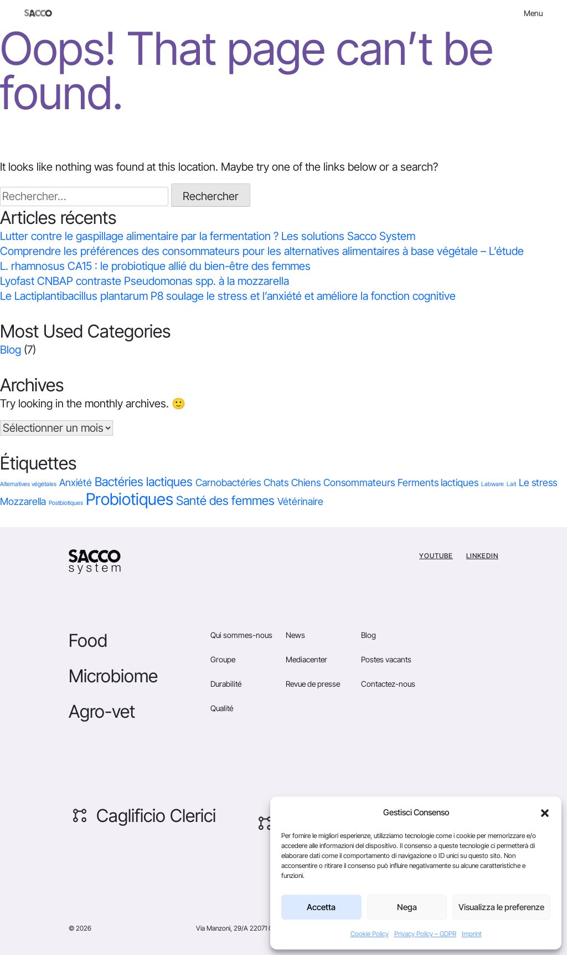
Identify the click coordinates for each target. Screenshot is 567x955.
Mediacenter (306, 659)
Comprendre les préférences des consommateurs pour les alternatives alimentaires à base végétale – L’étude (262, 251)
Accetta (321, 907)
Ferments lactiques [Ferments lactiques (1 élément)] (438, 482)
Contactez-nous (388, 683)
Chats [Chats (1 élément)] (276, 482)
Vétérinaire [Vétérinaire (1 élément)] (300, 501)
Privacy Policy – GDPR (425, 934)
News (295, 635)
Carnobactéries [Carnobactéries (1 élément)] (228, 482)
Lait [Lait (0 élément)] (511, 484)
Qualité (221, 708)
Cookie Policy (369, 934)
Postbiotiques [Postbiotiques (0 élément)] (66, 503)
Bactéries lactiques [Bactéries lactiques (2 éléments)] (144, 481)
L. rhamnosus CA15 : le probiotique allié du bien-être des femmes (155, 266)
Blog (10, 349)
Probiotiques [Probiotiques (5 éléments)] (129, 499)
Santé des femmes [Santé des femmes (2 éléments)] (225, 500)
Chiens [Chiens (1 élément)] (306, 482)
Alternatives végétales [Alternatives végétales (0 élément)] (28, 484)
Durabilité (225, 683)
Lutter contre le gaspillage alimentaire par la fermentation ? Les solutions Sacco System (207, 236)
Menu (533, 13)
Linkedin (482, 555)
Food (88, 640)
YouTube (436, 555)
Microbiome (113, 676)
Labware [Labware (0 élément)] (492, 484)
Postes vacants (386, 659)
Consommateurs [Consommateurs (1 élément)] (359, 482)
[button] (544, 812)
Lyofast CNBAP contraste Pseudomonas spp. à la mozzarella (144, 281)
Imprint (472, 934)
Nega (407, 907)
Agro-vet (102, 711)
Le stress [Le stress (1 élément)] (538, 482)
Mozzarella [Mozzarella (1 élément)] (23, 501)
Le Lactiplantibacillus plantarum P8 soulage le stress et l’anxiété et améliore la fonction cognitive (228, 296)
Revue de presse (313, 683)
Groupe (222, 659)
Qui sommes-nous (241, 635)
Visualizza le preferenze (501, 907)
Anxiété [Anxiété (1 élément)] (75, 482)
